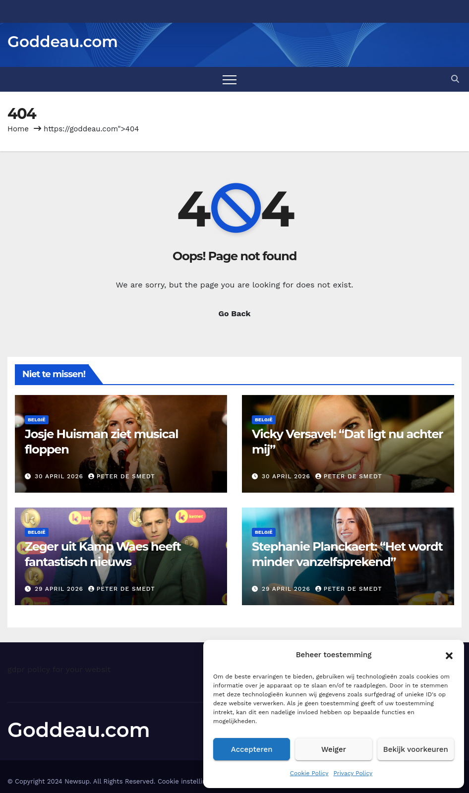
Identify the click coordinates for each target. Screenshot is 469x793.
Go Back (235, 313)
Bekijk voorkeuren (415, 749)
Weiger (333, 749)
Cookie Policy (309, 773)
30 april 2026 (60, 476)
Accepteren (252, 749)
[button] (449, 655)
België (37, 419)
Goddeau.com (62, 41)
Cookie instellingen (188, 781)
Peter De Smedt (121, 476)
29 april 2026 (60, 588)
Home (18, 128)
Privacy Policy (352, 773)
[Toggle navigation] (229, 79)
